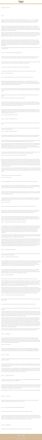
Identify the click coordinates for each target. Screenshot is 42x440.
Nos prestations (25, 3)
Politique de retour (33, 437)
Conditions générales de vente (11, 437)
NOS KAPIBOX (19, 3)
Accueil (10, 3)
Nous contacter (30, 3)
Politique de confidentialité (23, 437)
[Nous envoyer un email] (2, 1)
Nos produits (14, 3)
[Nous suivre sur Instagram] (1, 1)
